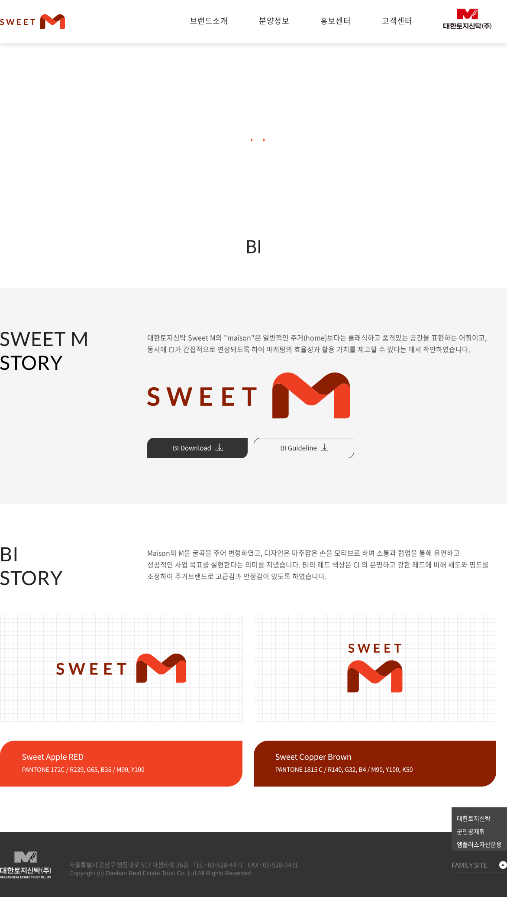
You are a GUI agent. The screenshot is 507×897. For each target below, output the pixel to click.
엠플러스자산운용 (479, 844)
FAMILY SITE (470, 865)
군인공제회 (471, 831)
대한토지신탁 (474, 818)
